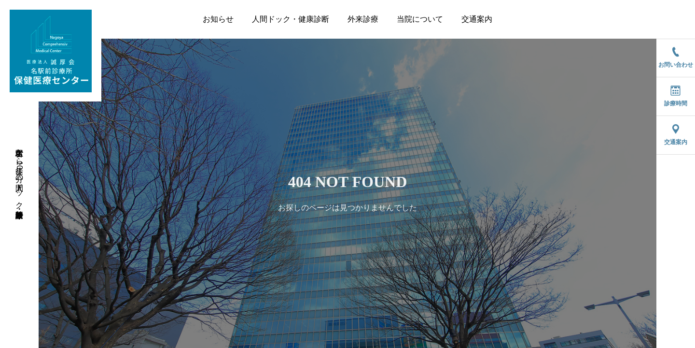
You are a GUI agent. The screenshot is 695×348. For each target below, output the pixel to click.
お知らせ (218, 19)
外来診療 (363, 19)
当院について (420, 19)
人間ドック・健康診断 (290, 19)
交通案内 (476, 19)
